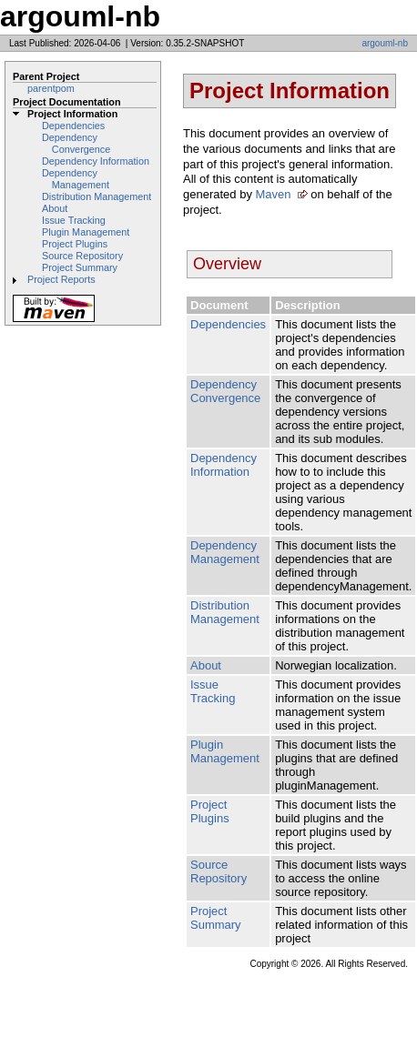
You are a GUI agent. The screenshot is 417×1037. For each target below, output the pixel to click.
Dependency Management (75, 178)
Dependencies (73, 125)
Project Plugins (74, 243)
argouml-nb (384, 43)
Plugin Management (85, 232)
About (54, 208)
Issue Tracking (74, 220)
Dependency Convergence (76, 143)
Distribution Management (96, 196)
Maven (273, 194)
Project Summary (79, 267)
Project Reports (61, 279)
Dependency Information (95, 161)
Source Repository (82, 255)
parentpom (51, 88)
